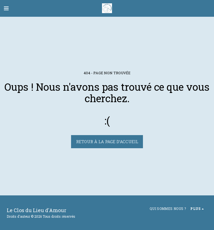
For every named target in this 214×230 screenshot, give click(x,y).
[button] (6, 8)
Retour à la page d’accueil (107, 141)
